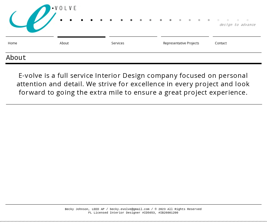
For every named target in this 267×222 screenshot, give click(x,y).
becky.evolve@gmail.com (129, 209)
